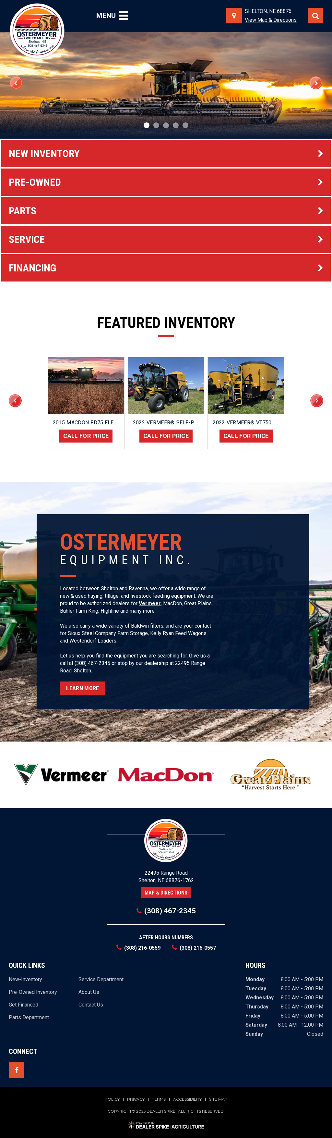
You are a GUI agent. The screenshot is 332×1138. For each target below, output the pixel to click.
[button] (16, 82)
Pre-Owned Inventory (33, 992)
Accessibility (187, 1099)
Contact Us (90, 1004)
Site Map (218, 1099)
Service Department (101, 979)
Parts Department (29, 1017)
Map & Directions (166, 893)
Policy (112, 1099)
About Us (88, 992)
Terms (159, 1099)
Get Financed (23, 1004)
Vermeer (150, 603)
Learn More (82, 688)
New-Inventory (25, 979)
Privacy (136, 1099)
